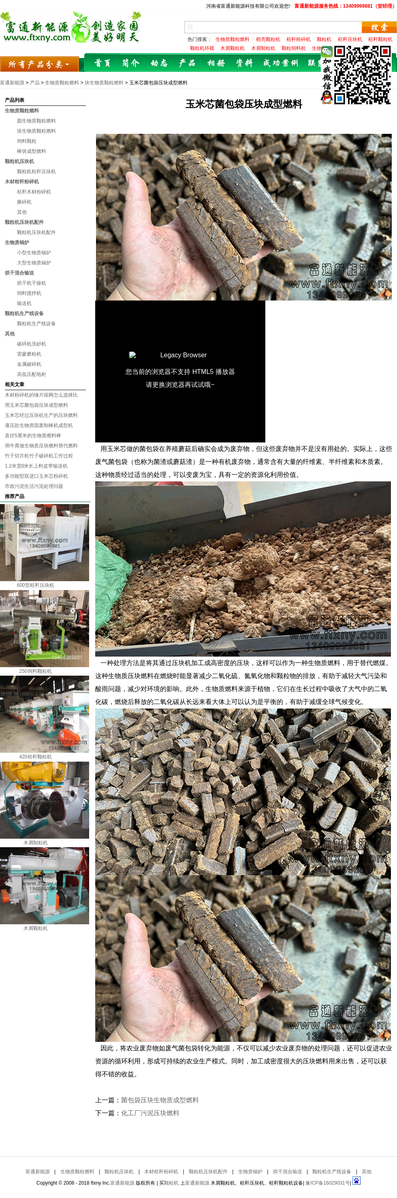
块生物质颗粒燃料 (104, 83)
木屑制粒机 (35, 843)
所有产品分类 (39, 64)
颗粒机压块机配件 (24, 222)
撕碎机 (24, 202)
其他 (22, 212)
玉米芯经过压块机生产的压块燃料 (41, 415)
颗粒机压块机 (19, 161)
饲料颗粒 (26, 141)
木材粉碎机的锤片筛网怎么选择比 (41, 395)
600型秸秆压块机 (35, 585)
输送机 (24, 303)
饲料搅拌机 (29, 293)
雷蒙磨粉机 (29, 354)
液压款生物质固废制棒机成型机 (39, 425)
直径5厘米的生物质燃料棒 (33, 435)
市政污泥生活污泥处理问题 (34, 486)
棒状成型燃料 (31, 151)
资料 (244, 63)
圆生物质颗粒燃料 (36, 121)
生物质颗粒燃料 (62, 83)
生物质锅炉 (17, 242)
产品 (187, 63)
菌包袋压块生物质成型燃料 (160, 1100)
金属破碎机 (29, 364)
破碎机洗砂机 (31, 344)
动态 (159, 63)
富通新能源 (12, 83)
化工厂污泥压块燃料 (150, 1113)
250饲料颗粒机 (35, 671)
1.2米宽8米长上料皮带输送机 (36, 466)
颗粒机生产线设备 (24, 313)
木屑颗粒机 (35, 928)
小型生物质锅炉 (34, 252)
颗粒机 (171, 1183)
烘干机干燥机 (31, 283)
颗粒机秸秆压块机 (36, 171)
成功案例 (281, 63)
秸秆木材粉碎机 (34, 192)
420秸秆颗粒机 (35, 757)
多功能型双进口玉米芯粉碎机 (36, 476)
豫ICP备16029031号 (327, 1183)
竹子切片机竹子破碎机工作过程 (39, 456)
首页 (102, 63)
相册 (216, 63)
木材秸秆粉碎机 (22, 182)
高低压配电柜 (31, 374)
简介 (131, 63)
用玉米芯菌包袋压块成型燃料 (36, 405)
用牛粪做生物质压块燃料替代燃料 (41, 446)
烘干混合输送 (19, 273)
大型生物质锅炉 (34, 263)
